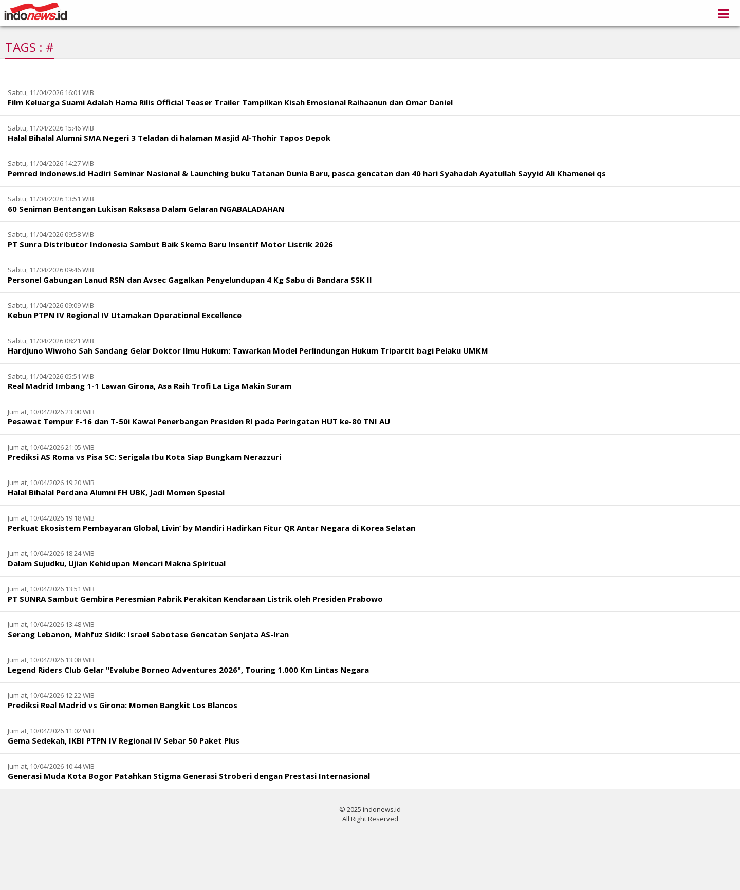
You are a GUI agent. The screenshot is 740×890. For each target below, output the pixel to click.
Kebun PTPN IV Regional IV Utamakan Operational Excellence (125, 315)
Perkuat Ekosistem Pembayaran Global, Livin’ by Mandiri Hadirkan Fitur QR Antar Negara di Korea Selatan (211, 528)
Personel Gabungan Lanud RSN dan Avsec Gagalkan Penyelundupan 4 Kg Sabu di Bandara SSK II (190, 279)
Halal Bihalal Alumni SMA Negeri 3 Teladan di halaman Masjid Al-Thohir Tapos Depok (169, 138)
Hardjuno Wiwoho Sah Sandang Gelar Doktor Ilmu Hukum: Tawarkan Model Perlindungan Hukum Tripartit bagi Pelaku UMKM (248, 350)
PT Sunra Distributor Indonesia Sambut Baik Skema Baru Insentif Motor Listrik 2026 (170, 244)
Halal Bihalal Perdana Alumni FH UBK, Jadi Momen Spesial (116, 492)
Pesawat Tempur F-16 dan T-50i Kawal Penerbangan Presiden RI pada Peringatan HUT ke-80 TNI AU (199, 421)
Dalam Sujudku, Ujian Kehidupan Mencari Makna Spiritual (117, 563)
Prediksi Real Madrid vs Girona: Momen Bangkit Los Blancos (122, 705)
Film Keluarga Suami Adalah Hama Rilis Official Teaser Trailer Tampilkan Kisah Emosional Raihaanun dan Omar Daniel (230, 102)
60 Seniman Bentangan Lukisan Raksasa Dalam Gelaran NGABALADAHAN (146, 208)
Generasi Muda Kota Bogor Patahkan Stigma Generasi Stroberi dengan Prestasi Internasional (189, 776)
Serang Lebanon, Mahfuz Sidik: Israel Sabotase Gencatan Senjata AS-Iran (148, 634)
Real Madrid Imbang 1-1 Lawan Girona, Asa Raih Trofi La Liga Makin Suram (149, 386)
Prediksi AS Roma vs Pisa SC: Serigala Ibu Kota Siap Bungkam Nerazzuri (144, 457)
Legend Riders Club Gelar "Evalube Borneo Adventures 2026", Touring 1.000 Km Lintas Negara (188, 669)
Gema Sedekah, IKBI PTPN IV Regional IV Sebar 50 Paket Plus (123, 740)
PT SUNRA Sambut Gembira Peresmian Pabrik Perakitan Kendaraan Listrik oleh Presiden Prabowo (195, 599)
